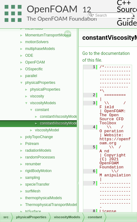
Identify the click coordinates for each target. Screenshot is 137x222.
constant (42, 110)
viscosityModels (43, 103)
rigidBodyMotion (38, 171)
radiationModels (38, 150)
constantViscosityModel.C (61, 116)
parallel (31, 76)
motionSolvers (37, 42)
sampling (32, 177)
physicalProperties (40, 82)
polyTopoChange (39, 137)
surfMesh (32, 191)
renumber (33, 164)
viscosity (37, 96)
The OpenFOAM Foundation (62, 18)
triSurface (33, 211)
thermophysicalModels (43, 198)
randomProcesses (40, 157)
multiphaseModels (40, 49)
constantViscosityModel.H (61, 123)
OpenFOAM (52, 8)
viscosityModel (47, 130)
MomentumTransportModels (48, 35)
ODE (29, 55)
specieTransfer (37, 184)
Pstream (32, 144)
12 (86, 9)
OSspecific (34, 69)
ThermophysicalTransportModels (52, 205)
